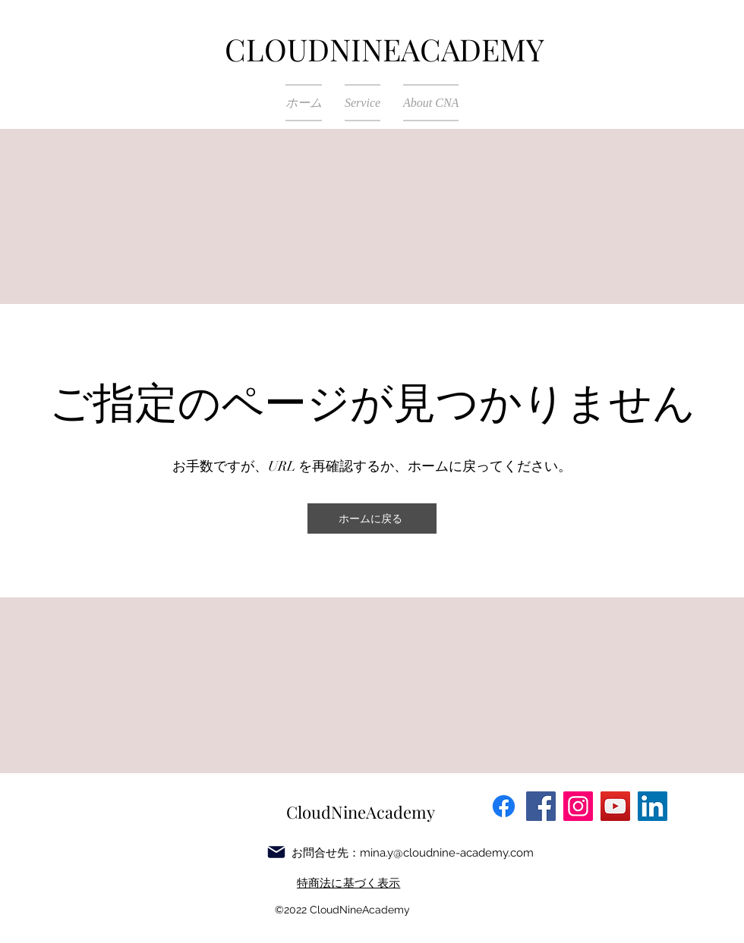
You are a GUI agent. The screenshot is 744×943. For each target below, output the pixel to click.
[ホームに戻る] (372, 518)
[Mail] (276, 852)
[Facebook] (541, 806)
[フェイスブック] (504, 806)
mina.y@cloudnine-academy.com (447, 853)
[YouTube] (615, 806)
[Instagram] (578, 806)
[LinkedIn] (652, 806)
